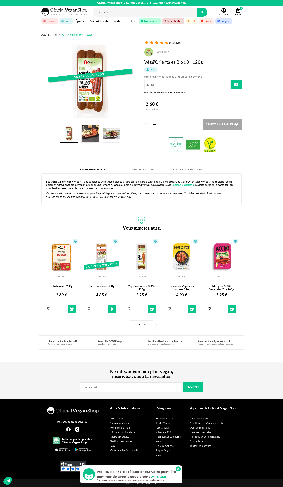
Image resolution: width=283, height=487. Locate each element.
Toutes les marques (200, 445)
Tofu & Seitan (163, 427)
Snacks (159, 454)
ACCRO (221, 276)
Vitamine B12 (163, 432)
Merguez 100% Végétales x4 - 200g (221, 287)
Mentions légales (199, 418)
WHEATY (157, 51)
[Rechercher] (145, 12)
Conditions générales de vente (206, 423)
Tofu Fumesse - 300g (101, 286)
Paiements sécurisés (201, 432)
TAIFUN (61, 276)
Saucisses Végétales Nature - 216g (181, 287)
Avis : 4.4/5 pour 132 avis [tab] (189, 169)
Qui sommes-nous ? (201, 427)
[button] (7, 481)
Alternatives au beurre (168, 436)
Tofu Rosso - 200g (61, 286)
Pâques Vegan (163, 450)
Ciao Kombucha (165, 445)
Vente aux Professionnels (124, 450)
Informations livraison (122, 432)
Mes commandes (119, 423)
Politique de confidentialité (205, 436)
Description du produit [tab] (95, 169)
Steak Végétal (163, 423)
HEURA (181, 276)
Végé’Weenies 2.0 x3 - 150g (142, 287)
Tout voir (141, 325)
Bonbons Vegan (164, 418)
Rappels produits (119, 436)
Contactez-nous (199, 441)
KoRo (159, 441)
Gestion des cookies (121, 441)
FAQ (112, 445)
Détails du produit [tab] (141, 169)
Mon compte (117, 418)
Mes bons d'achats (120, 427)
